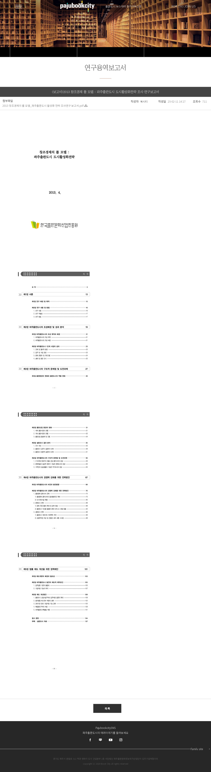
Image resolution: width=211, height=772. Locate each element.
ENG (181, 6)
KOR (174, 6)
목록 (107, 709)
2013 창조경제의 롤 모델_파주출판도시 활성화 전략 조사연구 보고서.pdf (44, 106)
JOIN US (190, 6)
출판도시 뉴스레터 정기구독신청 (123, 6)
